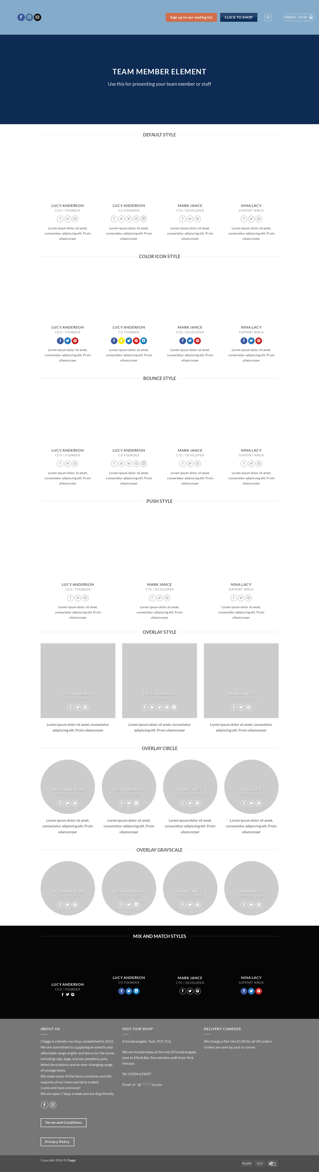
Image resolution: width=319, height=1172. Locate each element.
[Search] (268, 17)
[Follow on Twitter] (67, 219)
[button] (299, 17)
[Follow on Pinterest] (75, 219)
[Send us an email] (37, 17)
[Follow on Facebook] (21, 17)
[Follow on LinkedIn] (143, 219)
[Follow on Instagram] (29, 17)
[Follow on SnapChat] (121, 219)
